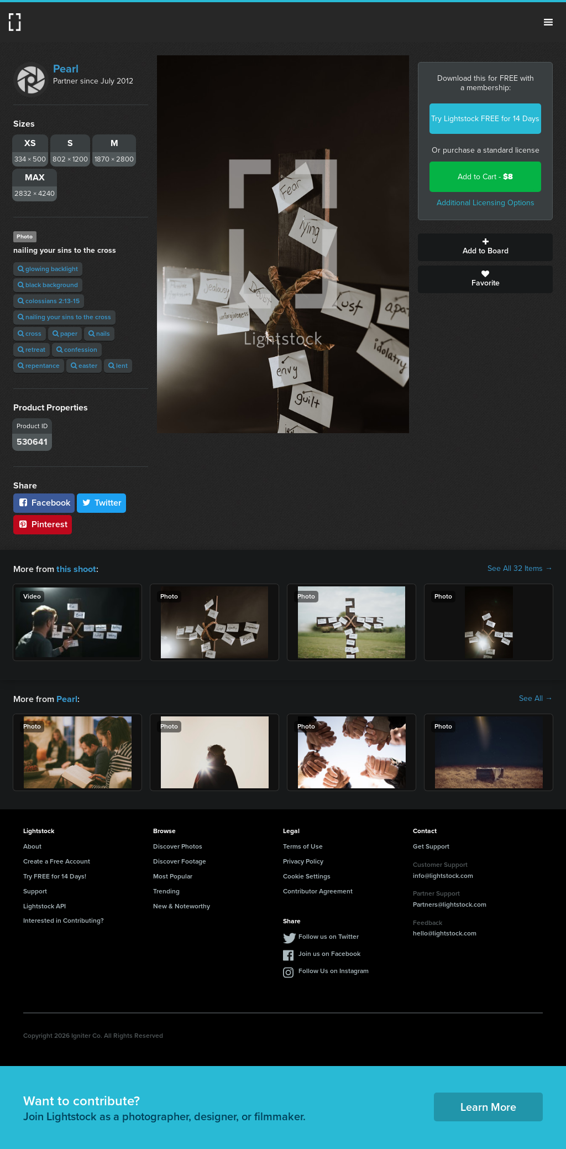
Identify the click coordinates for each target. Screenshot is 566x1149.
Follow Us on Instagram (333, 970)
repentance (39, 366)
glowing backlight (48, 269)
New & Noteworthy (181, 905)
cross (29, 334)
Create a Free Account (56, 860)
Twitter (101, 502)
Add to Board (485, 247)
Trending (166, 890)
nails (99, 334)
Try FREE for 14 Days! (54, 875)
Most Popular (172, 875)
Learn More (488, 1106)
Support (35, 890)
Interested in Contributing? (63, 919)
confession (76, 350)
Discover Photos (177, 845)
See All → (536, 698)
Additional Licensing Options (485, 203)
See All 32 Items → (520, 568)
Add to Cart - (485, 177)
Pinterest (42, 524)
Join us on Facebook (329, 953)
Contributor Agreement (318, 890)
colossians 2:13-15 (49, 301)
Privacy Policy (303, 860)
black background (48, 285)
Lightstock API (44, 905)
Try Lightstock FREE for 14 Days (485, 118)
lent (118, 366)
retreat (31, 350)
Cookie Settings (307, 875)
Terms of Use (303, 845)
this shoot (75, 568)
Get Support (431, 845)
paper (65, 334)
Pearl (65, 68)
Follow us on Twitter (328, 935)
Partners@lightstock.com (449, 903)
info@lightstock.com (443, 875)
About (32, 845)
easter (84, 366)
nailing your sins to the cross (64, 317)
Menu (548, 22)
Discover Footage (179, 860)
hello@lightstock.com (444, 932)
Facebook (44, 502)
